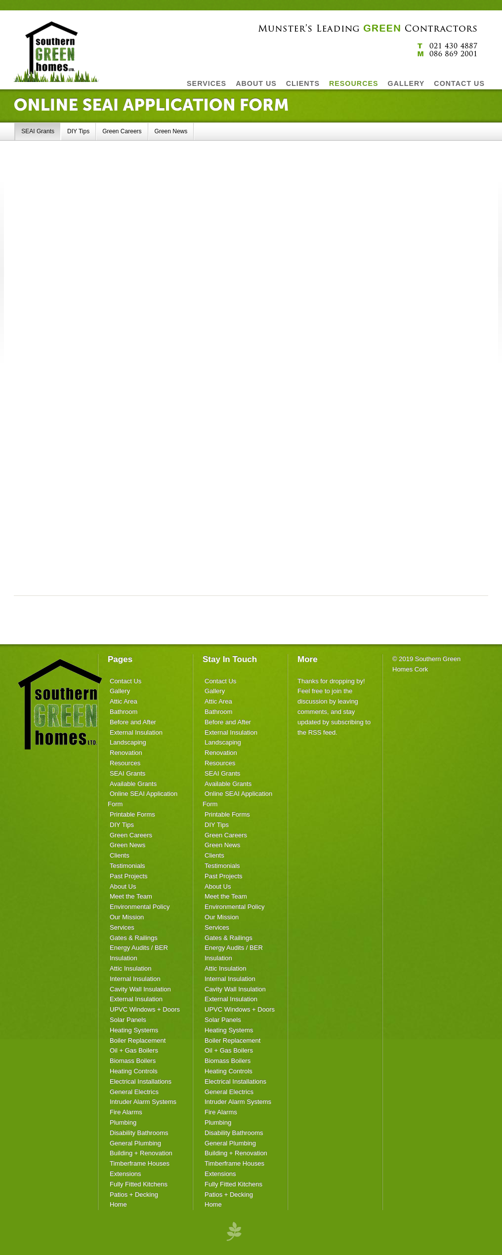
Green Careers (121, 131)
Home (118, 1204)
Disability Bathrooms (139, 1133)
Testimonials (127, 865)
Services (122, 927)
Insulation (123, 958)
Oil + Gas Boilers (134, 1050)
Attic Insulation (131, 968)
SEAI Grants (37, 131)
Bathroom (123, 711)
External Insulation (136, 732)
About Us (123, 886)
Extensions (125, 1173)
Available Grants (133, 783)
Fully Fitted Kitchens (138, 1184)
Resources (125, 763)
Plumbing (123, 1122)
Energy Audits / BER (139, 947)
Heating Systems (134, 1030)
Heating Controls (134, 1071)
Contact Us (125, 681)
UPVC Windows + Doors (145, 1009)
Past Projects (129, 876)
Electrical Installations (140, 1081)
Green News (171, 131)
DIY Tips (78, 131)
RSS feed (322, 732)
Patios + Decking (134, 1194)
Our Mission (127, 917)
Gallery (120, 691)
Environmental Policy (139, 906)
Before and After (133, 722)
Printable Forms (132, 814)
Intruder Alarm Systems (143, 1101)
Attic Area (123, 701)
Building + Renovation (141, 1153)
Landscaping (128, 742)
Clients (119, 855)
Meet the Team (131, 896)
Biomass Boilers (133, 1060)
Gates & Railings (134, 937)
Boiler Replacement (138, 1040)
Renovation (126, 752)
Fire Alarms (126, 1112)
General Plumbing (135, 1143)
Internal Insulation (135, 978)
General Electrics (134, 1092)
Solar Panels (128, 1019)
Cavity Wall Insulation (140, 989)
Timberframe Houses (139, 1163)
